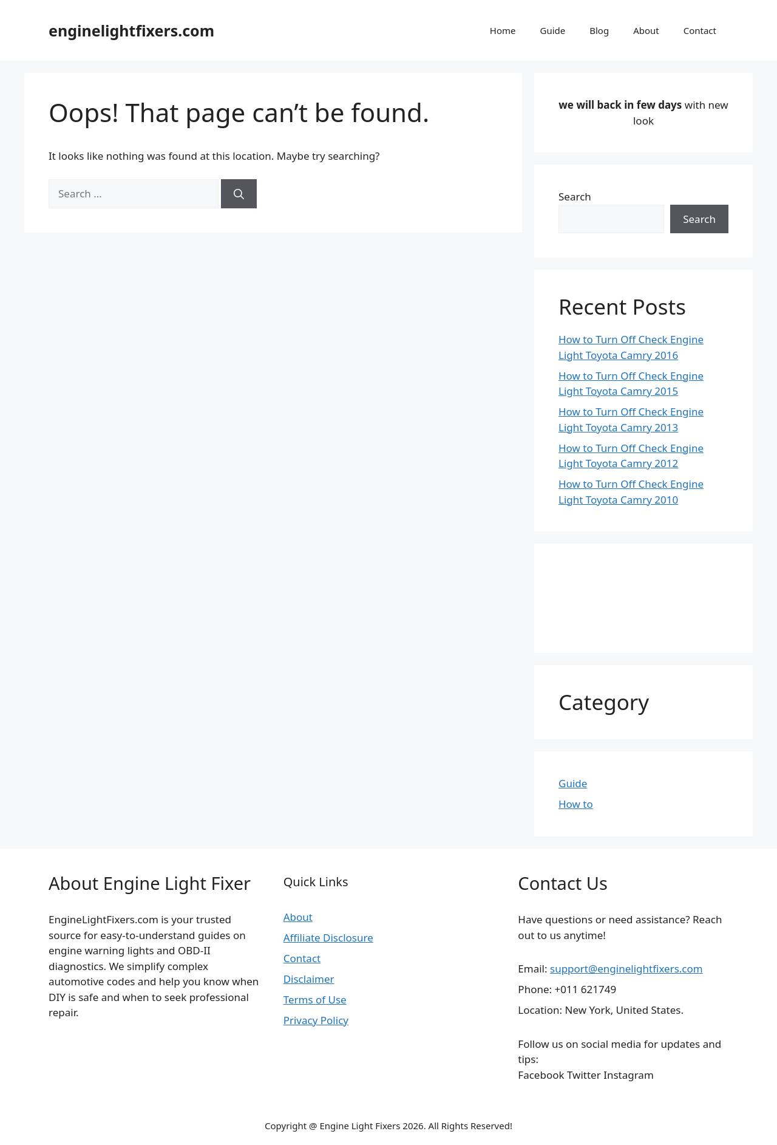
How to (575, 804)
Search (574, 196)
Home (503, 30)
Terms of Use (315, 1000)
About (646, 30)
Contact (700, 30)
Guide (552, 30)
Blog (599, 30)
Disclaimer (308, 979)
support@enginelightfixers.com (626, 969)
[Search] (239, 193)
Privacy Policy (315, 1020)
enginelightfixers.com (131, 30)
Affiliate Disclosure (328, 938)
